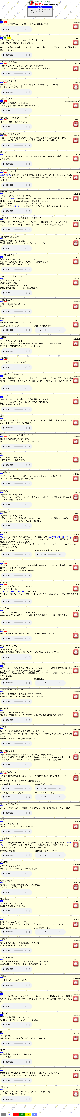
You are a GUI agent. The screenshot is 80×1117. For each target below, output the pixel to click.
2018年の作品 (6, 175)
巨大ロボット (16, 206)
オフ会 (3, 537)
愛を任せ (11, 199)
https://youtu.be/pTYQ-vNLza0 (12, 591)
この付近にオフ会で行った (60, 537)
